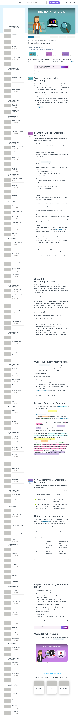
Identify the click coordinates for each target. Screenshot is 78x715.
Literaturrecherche (46, 162)
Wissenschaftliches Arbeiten (40, 40)
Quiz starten (64, 67)
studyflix (8, 2)
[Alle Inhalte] (18, 2)
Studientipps (30, 40)
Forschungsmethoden (52, 40)
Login (65, 2)
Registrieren (72, 2)
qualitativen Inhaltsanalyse (62, 418)
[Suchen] (45, 2)
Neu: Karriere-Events (54, 2)
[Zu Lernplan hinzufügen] (54, 37)
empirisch (40, 107)
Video (72, 61)
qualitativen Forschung (44, 365)
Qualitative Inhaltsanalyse (42, 390)
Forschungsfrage (62, 406)
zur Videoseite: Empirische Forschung (52, 673)
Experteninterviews (41, 414)
